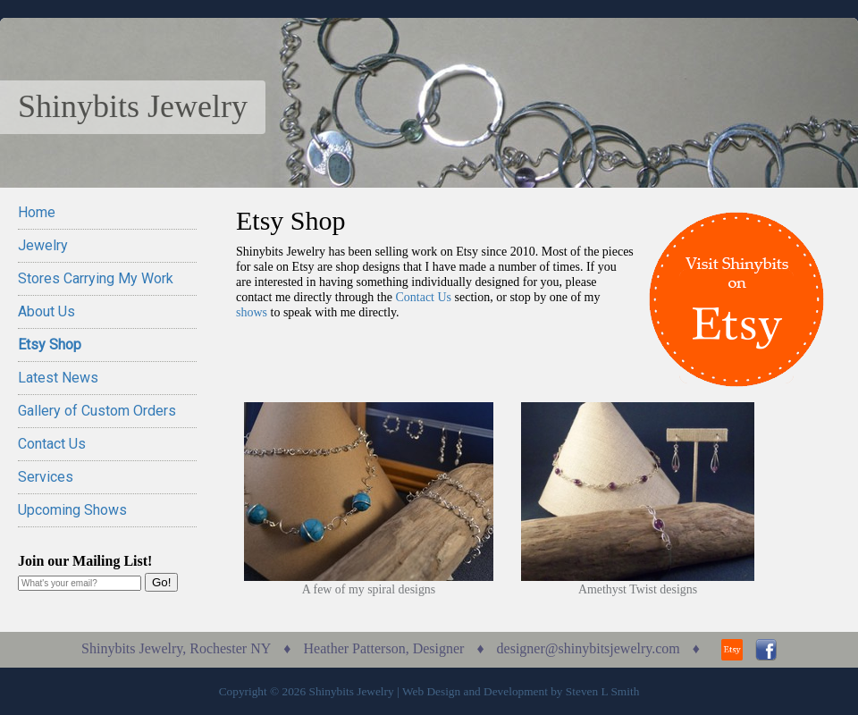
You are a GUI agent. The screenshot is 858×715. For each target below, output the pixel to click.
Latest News (58, 377)
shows (251, 312)
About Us (46, 311)
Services (45, 476)
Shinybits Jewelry (133, 106)
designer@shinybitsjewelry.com (588, 648)
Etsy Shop (49, 344)
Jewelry (43, 245)
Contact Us (52, 443)
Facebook (766, 649)
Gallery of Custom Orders (97, 410)
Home (36, 212)
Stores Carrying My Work (95, 278)
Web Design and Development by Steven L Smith (520, 691)
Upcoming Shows (72, 509)
